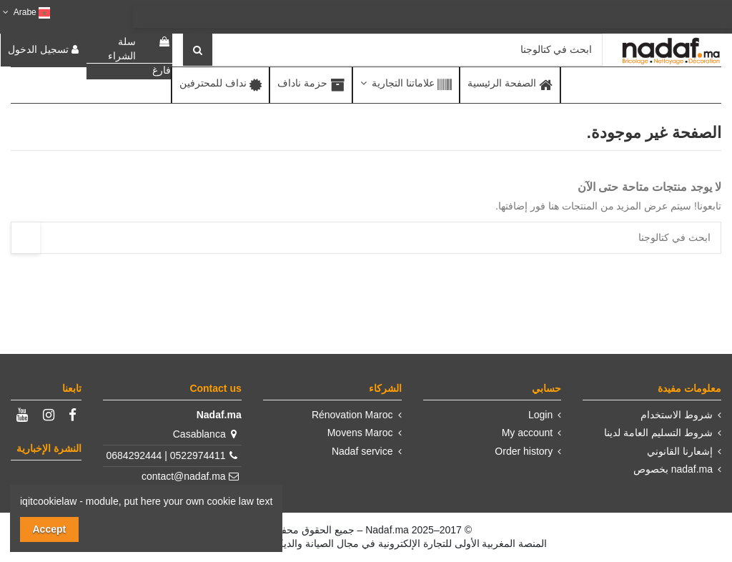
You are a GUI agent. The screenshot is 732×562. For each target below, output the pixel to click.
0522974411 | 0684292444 (166, 455)
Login (540, 414)
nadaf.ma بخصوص (673, 469)
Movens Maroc (360, 432)
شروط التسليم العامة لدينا (658, 432)
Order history (524, 451)
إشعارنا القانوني (680, 451)
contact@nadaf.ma (184, 476)
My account (527, 432)
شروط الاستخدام (676, 414)
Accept (49, 529)
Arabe (25, 12)
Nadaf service (362, 451)
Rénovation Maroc (352, 414)
